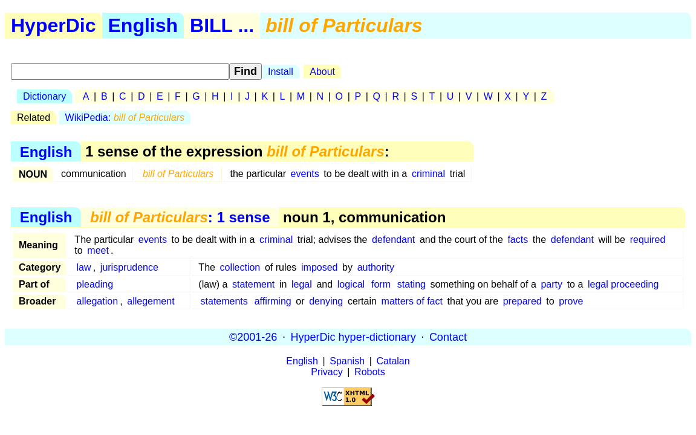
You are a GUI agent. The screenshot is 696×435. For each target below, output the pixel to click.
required (648, 239)
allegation (98, 301)
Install (280, 71)
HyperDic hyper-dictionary (353, 336)
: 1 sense (180, 217)
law (84, 267)
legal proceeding (623, 284)
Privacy (326, 372)
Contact (448, 336)
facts (517, 239)
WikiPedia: (124, 117)
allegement (150, 301)
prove (571, 301)
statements (224, 301)
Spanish (347, 361)
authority (375, 267)
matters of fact (412, 301)
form (381, 284)
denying (326, 301)
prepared (522, 301)
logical (351, 284)
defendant (393, 239)
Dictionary (44, 96)
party (551, 284)
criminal (428, 174)
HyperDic (53, 25)
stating (411, 284)
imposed (319, 267)
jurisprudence (129, 267)
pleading (95, 284)
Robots (369, 372)
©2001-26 (253, 336)
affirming (273, 301)
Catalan (393, 361)
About (322, 71)
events (305, 174)
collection (240, 267)
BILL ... (222, 25)
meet (98, 250)
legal (301, 284)
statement (253, 284)
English (143, 25)
